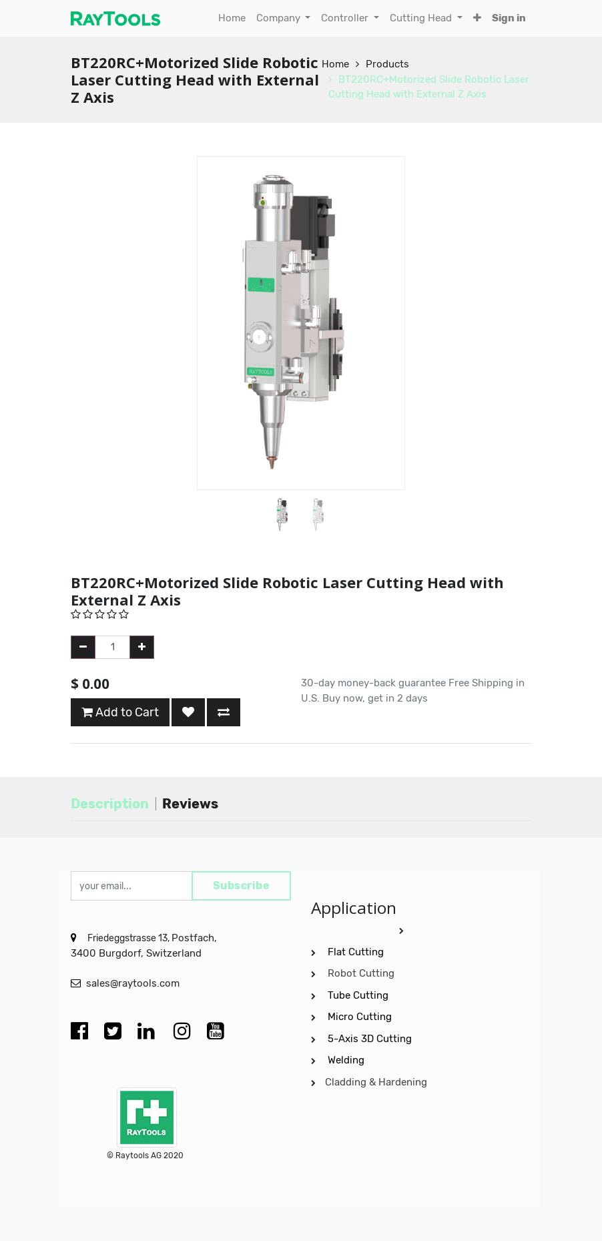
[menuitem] (232, 18)
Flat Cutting (356, 952)
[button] (477, 18)
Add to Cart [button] (120, 712)
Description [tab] (110, 804)
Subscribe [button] (241, 885)
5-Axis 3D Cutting (371, 1039)
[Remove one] (83, 647)
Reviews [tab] (190, 804)
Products (387, 64)
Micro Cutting (361, 1017)
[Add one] (141, 647)
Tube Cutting (359, 995)
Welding (346, 1060)
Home (335, 64)
